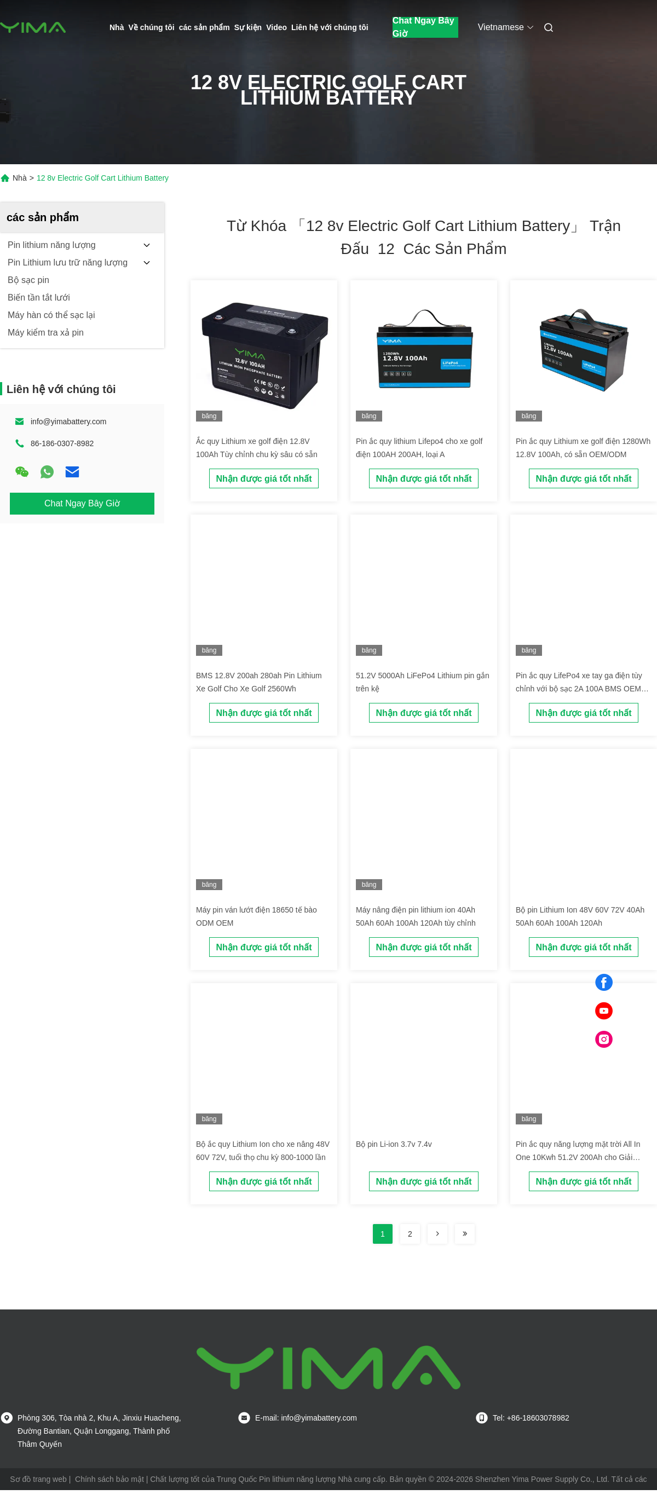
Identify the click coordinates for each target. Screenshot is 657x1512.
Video (276, 27)
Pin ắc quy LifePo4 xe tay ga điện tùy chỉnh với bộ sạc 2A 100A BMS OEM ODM (579, 688)
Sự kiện (248, 27)
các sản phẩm (204, 27)
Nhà (117, 27)
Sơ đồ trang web (38, 1479)
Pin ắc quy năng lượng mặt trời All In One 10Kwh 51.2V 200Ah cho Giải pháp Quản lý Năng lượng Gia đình (578, 1157)
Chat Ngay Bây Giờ (423, 27)
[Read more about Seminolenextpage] (437, 1234)
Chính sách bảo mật (109, 1479)
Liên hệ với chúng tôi (329, 27)
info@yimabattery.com (68, 421)
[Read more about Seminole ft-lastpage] (465, 1234)
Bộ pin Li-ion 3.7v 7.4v (394, 1144)
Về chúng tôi (151, 27)
